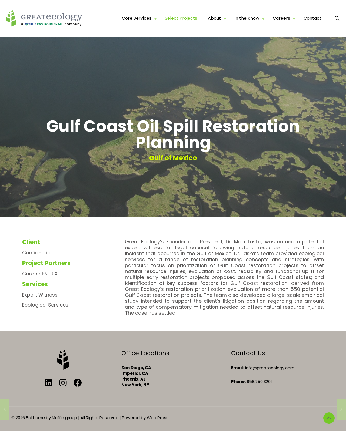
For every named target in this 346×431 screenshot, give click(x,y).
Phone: (238, 381)
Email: (237, 368)
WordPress (157, 417)
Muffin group (64, 417)
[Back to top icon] (329, 418)
